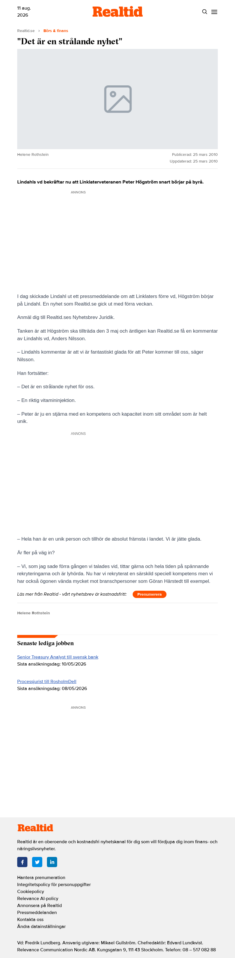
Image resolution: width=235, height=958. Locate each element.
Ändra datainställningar (41, 926)
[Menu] (214, 11)
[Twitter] (37, 862)
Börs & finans (55, 30)
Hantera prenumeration (41, 878)
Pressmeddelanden (37, 912)
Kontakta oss (30, 919)
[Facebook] (22, 862)
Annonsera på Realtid (39, 905)
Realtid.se (26, 30)
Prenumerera (149, 594)
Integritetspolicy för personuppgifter (54, 885)
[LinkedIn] (52, 862)
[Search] (204, 11)
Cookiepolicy (30, 892)
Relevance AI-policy (37, 898)
